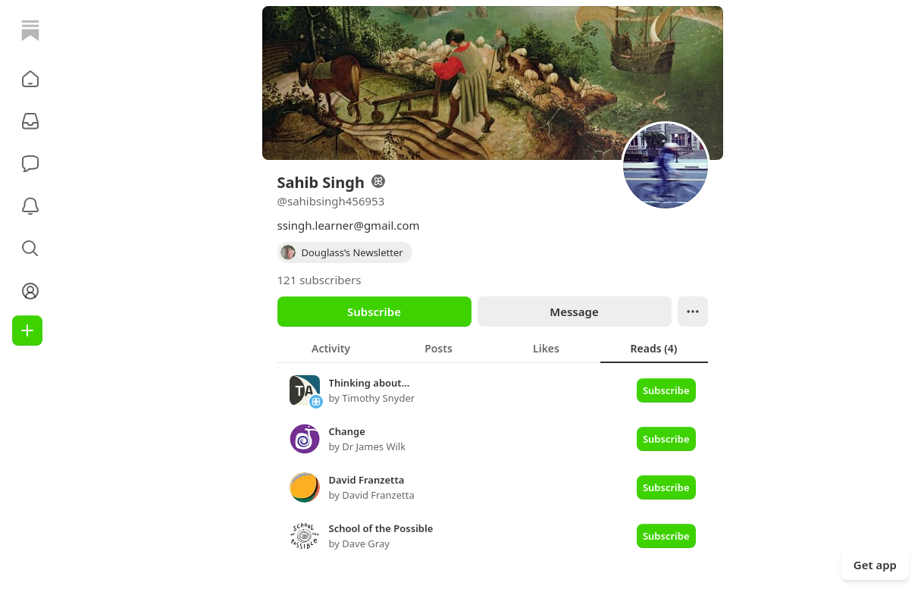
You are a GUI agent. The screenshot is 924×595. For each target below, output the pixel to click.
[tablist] (492, 348)
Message (574, 311)
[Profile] (30, 291)
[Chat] (30, 164)
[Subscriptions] (30, 121)
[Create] (27, 330)
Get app (875, 564)
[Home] (30, 30)
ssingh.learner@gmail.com (348, 225)
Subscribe (374, 311)
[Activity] (30, 206)
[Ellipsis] (693, 311)
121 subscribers (319, 279)
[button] (30, 79)
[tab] (331, 348)
